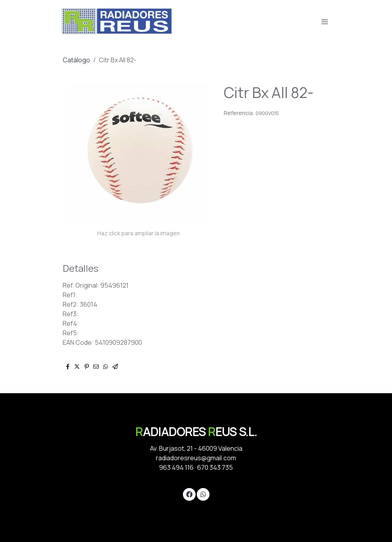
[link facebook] (189, 494)
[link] (116, 21)
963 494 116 (176, 467)
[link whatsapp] (203, 494)
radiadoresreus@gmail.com (196, 458)
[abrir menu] (324, 21)
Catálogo (76, 60)
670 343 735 (215, 467)
